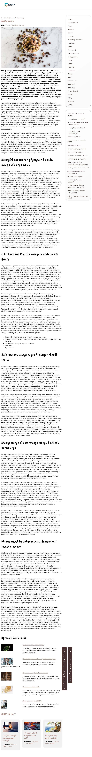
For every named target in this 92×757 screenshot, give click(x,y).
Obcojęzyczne (72, 57)
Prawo (69, 64)
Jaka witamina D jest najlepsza (33, 645)
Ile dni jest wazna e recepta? (78, 168)
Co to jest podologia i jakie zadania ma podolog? (10, 738)
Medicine (70, 43)
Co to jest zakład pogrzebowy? (73, 132)
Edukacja (70, 29)
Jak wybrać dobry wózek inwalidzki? (51, 736)
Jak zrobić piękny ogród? (76, 149)
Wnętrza (70, 101)
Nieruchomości (73, 53)
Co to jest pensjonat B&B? (32, 701)
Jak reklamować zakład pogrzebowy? (76, 172)
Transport (71, 84)
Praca (69, 60)
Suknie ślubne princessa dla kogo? (77, 197)
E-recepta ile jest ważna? (76, 159)
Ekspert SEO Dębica (74, 152)
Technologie (72, 81)
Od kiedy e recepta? (75, 176)
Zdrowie (70, 105)
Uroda (69, 94)
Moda (69, 46)
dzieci (10, 193)
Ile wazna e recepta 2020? (77, 155)
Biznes (69, 19)
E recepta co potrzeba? (76, 119)
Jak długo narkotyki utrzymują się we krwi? (30, 735)
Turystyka (70, 87)
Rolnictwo (71, 70)
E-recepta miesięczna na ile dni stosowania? (77, 123)
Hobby (70, 33)
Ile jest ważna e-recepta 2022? (76, 141)
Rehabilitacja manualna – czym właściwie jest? (39, 659)
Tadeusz (9, 746)
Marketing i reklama (74, 40)
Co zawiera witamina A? (31, 687)
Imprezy (70, 36)
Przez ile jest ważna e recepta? (75, 181)
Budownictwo (72, 22)
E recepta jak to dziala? (76, 128)
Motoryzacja (72, 50)
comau (21, 25)
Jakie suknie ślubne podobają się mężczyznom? (77, 163)
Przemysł (70, 67)
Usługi (69, 98)
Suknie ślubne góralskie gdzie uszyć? (76, 192)
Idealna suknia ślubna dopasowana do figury (75, 186)
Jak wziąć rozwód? (74, 145)
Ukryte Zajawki (73, 91)
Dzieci (69, 26)
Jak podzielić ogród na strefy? (75, 115)
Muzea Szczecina (73, 136)
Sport (69, 77)
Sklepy (70, 74)
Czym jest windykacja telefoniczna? (35, 673)
